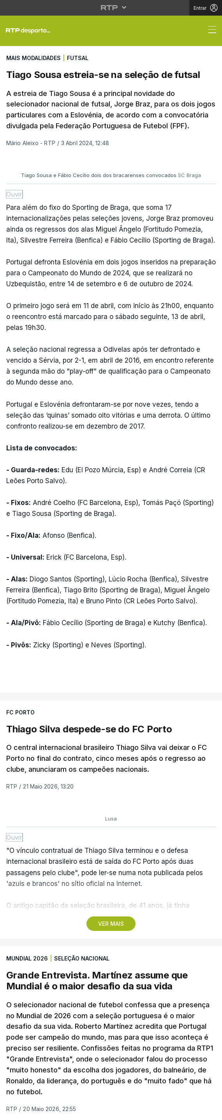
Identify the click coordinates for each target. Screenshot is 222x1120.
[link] (31, 31)
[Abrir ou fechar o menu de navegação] (210, 31)
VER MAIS (111, 923)
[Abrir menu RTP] (111, 7)
